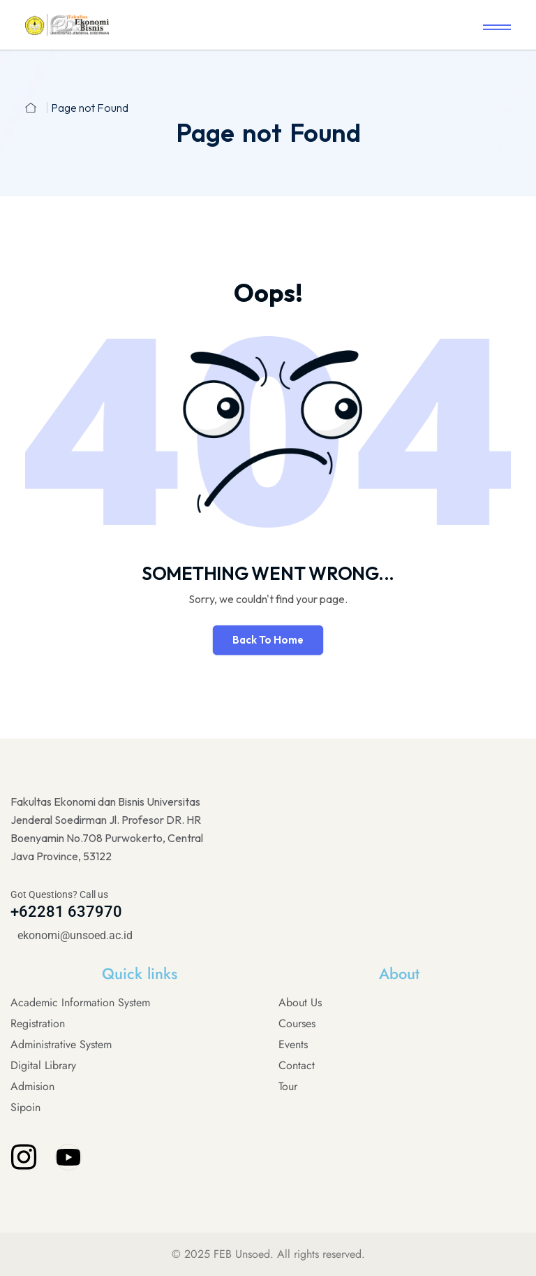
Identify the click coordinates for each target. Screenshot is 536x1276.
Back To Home (268, 639)
